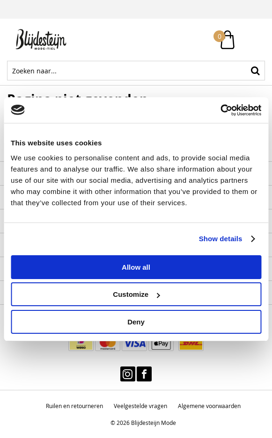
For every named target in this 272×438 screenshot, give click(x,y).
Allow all (136, 267)
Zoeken (255, 70)
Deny (136, 322)
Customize (136, 294)
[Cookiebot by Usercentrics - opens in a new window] (220, 110)
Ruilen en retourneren (74, 405)
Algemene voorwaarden (209, 405)
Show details (221, 239)
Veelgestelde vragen (140, 405)
